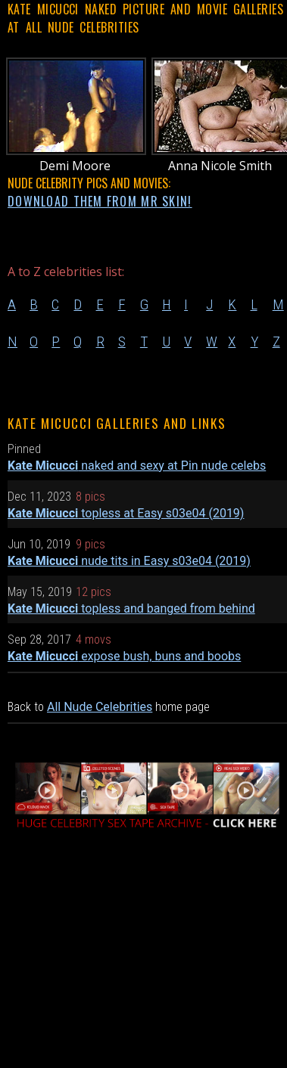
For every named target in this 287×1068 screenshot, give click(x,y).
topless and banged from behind (131, 608)
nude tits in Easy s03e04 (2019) (129, 561)
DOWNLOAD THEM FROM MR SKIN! (100, 201)
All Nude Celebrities (99, 707)
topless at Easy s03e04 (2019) (126, 513)
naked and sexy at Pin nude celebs (137, 465)
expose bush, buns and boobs (124, 656)
